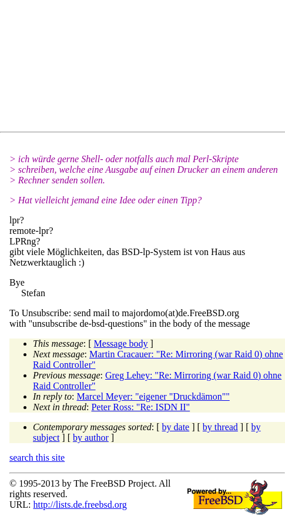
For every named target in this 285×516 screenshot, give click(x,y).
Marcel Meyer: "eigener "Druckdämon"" (153, 396)
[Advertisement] (147, 68)
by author (91, 438)
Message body (121, 344)
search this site (37, 458)
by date (176, 427)
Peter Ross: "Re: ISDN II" (140, 407)
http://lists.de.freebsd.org (79, 505)
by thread (220, 427)
